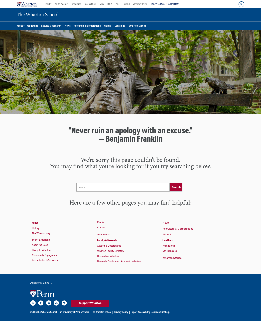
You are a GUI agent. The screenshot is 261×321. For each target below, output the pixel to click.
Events (100, 223)
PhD (117, 4)
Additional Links (41, 283)
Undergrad (76, 4)
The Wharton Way (41, 234)
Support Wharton (90, 303)
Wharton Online (140, 4)
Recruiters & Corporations (87, 26)
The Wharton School (101, 312)
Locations (120, 26)
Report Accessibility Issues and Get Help (150, 312)
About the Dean (40, 245)
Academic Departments (109, 246)
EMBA (109, 4)
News (68, 26)
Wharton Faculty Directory (110, 251)
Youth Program (61, 4)
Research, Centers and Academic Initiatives (119, 261)
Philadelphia (168, 246)
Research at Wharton (108, 256)
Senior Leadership (41, 240)
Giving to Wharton (41, 250)
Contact (101, 228)
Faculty (48, 4)
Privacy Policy (121, 312)
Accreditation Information (45, 261)
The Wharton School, (47, 312)
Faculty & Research (51, 26)
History (35, 228)
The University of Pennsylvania (73, 312)
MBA (102, 4)
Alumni (107, 26)
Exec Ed (126, 4)
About (20, 26)
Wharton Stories (137, 26)
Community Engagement (44, 255)
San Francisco (169, 251)
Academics (32, 26)
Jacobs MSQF (90, 4)
